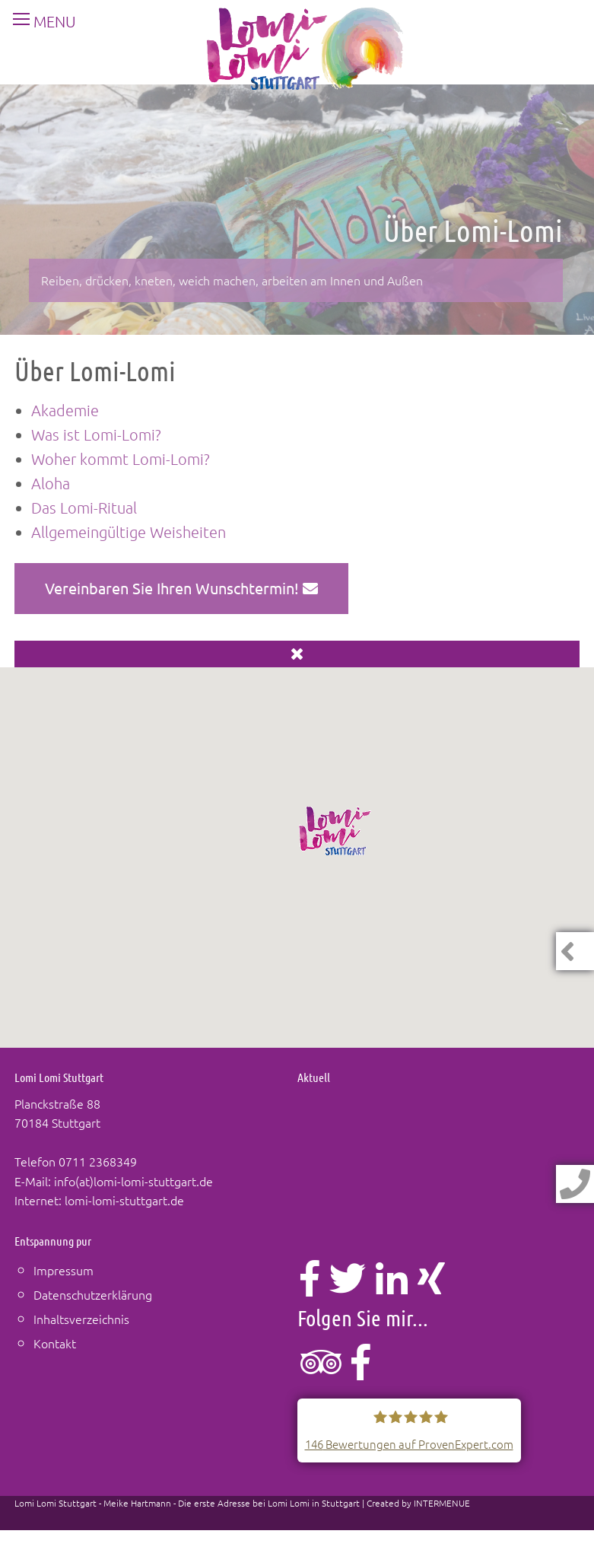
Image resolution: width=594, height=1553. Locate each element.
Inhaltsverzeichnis (81, 1318)
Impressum (63, 1270)
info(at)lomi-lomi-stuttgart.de (133, 1181)
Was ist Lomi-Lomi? (96, 434)
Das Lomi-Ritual (84, 507)
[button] (335, 831)
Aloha (50, 483)
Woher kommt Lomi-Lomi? (120, 459)
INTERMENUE (442, 1503)
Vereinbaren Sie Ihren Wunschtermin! (181, 587)
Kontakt (54, 1343)
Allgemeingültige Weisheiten (128, 532)
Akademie (65, 410)
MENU (38, 21)
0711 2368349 (98, 1161)
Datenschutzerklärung (92, 1294)
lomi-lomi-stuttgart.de (124, 1200)
